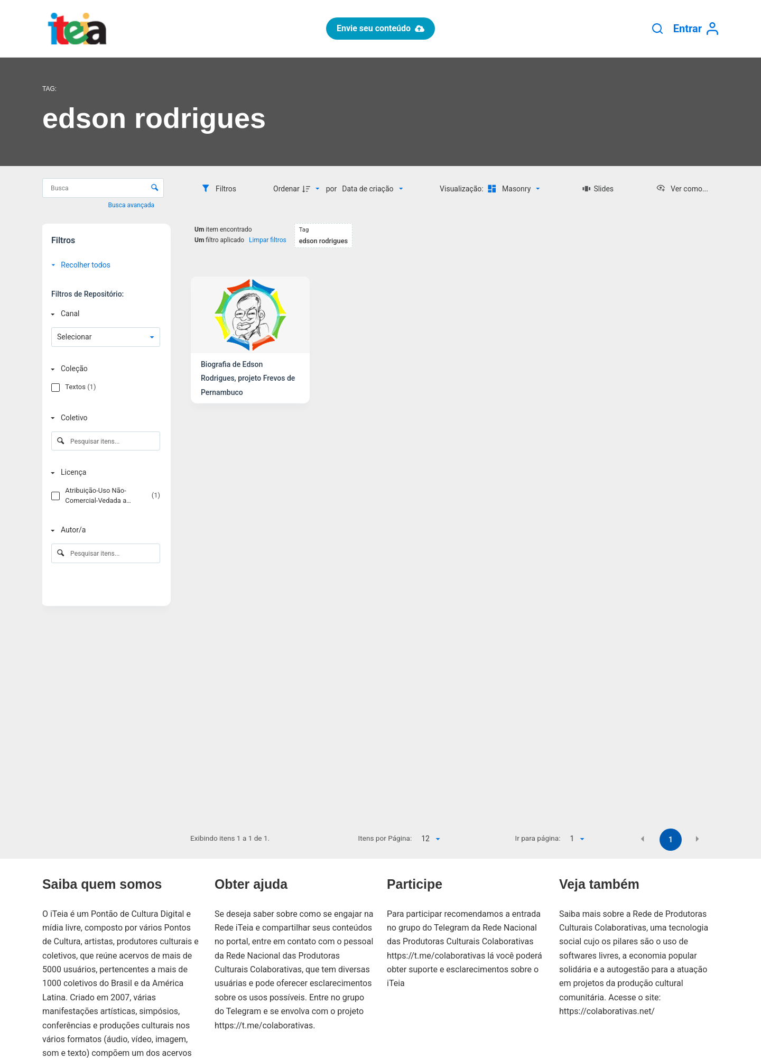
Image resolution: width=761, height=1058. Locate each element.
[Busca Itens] (103, 188)
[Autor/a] (103, 530)
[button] (643, 839)
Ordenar (286, 189)
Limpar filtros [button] (267, 240)
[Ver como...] (682, 188)
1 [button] (671, 839)
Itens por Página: (385, 838)
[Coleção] (103, 368)
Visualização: (462, 189)
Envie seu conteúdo (380, 28)
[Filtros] (219, 188)
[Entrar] (696, 29)
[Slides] (598, 188)
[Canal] (103, 313)
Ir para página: (538, 838)
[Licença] (103, 473)
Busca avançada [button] (132, 205)
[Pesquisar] (657, 28)
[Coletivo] (103, 418)
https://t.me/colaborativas (264, 1025)
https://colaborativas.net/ (607, 1011)
